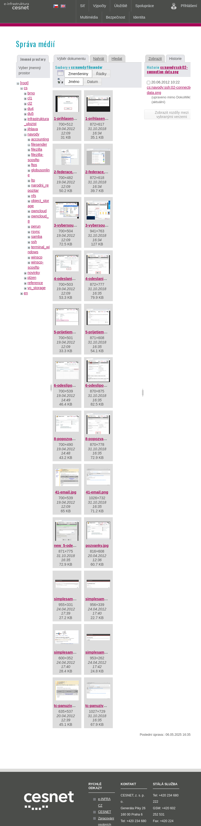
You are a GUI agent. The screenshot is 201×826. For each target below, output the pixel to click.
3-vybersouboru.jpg (71, 225)
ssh (34, 242)
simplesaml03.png (70, 652)
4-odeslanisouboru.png (105, 279)
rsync (35, 231)
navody (33, 134)
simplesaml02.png (101, 599)
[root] (24, 83)
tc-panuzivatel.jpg (69, 706)
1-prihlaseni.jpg (67, 118)
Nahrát (98, 59)
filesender (39, 144)
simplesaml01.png (70, 599)
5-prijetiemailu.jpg (69, 332)
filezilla (36, 149)
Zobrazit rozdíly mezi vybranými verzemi (171, 114)
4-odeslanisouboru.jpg (73, 279)
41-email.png (97, 492)
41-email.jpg (65, 492)
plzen (31, 278)
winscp (36, 257)
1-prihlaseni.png (99, 118)
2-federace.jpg (66, 172)
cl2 (29, 103)
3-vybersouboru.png (103, 225)
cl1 (29, 98)
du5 (30, 113)
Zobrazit (155, 59)
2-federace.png (98, 172)
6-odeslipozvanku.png (104, 385)
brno (31, 93)
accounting (40, 139)
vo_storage (36, 288)
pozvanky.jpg (97, 545)
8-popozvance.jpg (69, 439)
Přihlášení (184, 6)
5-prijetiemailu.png (101, 332)
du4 (30, 108)
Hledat (116, 59)
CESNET (104, 812)
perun (36, 226)
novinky (33, 273)
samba (36, 236)
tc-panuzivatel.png (101, 706)
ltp (33, 180)
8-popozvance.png (101, 439)
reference (35, 283)
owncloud (39, 211)
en (26, 293)
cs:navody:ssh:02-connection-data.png (167, 69)
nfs (33, 196)
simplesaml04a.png (102, 652)
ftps (34, 165)
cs (25, 88)
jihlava (32, 129)
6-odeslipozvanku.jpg (72, 385)
